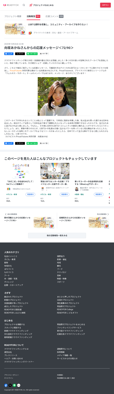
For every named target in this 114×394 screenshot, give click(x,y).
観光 (59, 266)
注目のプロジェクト (65, 300)
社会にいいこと (10, 256)
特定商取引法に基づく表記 (66, 378)
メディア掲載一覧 (64, 355)
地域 (59, 263)
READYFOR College (65, 309)
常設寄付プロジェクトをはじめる (71, 324)
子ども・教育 (9, 259)
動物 (6, 263)
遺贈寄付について (64, 349)
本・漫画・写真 (10, 279)
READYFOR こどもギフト (67, 313)
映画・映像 (61, 279)
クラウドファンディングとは (16, 349)
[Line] (14, 385)
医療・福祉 (61, 259)
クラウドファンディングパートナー (19, 362)
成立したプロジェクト (13, 306)
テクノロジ (61, 272)
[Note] (18, 385)
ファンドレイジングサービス (69, 328)
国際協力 (61, 256)
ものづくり (9, 272)
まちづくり (9, 269)
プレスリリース (10, 355)
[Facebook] (5, 385)
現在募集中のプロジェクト (68, 303)
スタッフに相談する (12, 328)
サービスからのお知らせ (67, 358)
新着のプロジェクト (12, 300)
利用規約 (60, 375)
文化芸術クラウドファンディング (18, 334)
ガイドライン (8, 378)
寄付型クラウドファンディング (70, 331)
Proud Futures (16, 71)
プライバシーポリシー (11, 375)
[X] (10, 385)
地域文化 (8, 266)
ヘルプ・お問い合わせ (13, 358)
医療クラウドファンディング (16, 331)
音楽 (59, 275)
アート (7, 275)
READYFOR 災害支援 (13, 310)
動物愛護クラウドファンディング (18, 337)
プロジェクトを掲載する (14, 324)
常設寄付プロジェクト (66, 306)
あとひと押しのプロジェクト (69, 297)
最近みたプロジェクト (13, 297)
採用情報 (61, 352)
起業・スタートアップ (13, 285)
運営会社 (8, 352)
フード (60, 269)
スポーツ (61, 282)
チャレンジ (9, 282)
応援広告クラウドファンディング (71, 334)
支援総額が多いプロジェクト (16, 303)
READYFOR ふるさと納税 (14, 313)
